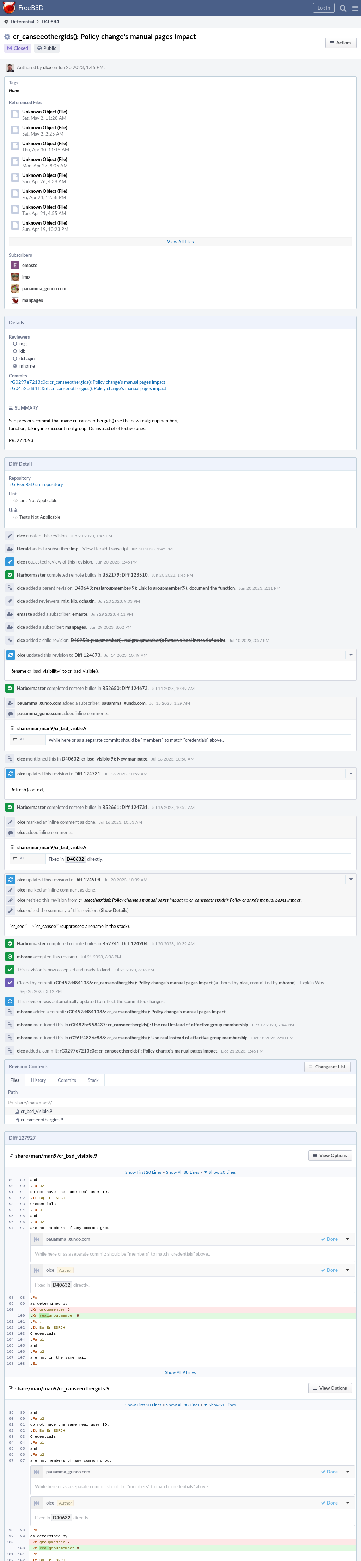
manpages (32, 300)
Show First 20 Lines (143, 1172)
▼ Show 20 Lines (220, 1172)
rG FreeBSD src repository (36, 484)
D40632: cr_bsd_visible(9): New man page (104, 759)
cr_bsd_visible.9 (37, 1111)
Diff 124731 (87, 773)
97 (18, 739)
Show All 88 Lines (182, 1172)
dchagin (27, 358)
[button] (355, 8)
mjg (23, 343)
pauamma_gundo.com (44, 288)
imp (26, 277)
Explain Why (312, 982)
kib (22, 351)
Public (49, 48)
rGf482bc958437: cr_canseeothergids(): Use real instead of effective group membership (158, 1024)
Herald (24, 549)
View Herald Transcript (105, 549)
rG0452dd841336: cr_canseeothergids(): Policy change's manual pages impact (88, 388)
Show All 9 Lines (180, 1372)
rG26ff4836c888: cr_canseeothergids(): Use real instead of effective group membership (158, 1038)
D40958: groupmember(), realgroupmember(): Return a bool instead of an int (148, 640)
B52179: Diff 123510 (125, 575)
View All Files (180, 241)
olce (47, 67)
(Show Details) (114, 910)
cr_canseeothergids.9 (42, 1119)
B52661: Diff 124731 (125, 807)
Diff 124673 (87, 655)
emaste (29, 265)
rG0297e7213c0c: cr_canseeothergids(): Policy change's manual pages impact (87, 382)
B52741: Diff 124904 (125, 943)
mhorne (27, 366)
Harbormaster (31, 575)
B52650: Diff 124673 (125, 688)
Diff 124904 (87, 879)
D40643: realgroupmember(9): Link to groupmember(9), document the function (154, 588)
